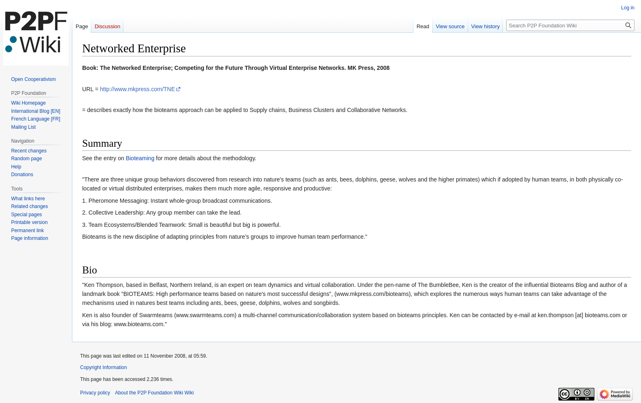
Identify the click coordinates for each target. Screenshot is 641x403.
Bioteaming (140, 158)
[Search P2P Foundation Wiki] (570, 25)
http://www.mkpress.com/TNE (137, 89)
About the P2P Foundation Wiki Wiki (154, 393)
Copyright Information (103, 367)
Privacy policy (95, 393)
